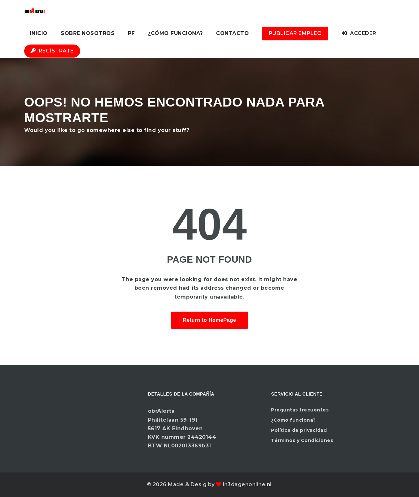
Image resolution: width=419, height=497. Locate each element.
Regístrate (52, 51)
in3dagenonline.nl (247, 484)
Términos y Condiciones (302, 440)
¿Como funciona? (293, 420)
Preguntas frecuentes (300, 410)
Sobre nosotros (88, 33)
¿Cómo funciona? (175, 33)
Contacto (232, 33)
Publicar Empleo (295, 33)
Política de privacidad (299, 430)
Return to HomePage (209, 320)
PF (131, 33)
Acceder (359, 33)
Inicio (39, 33)
